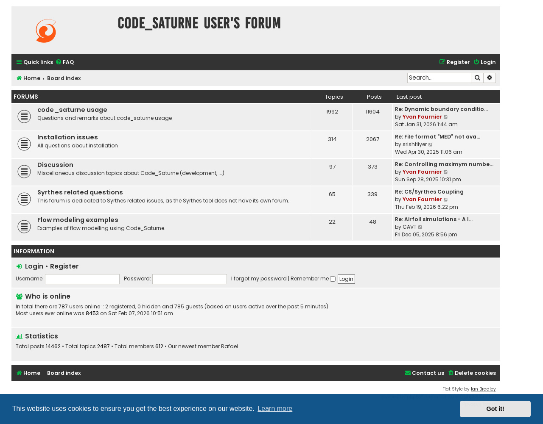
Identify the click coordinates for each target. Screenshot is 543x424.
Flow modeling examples (77, 220)
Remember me (313, 278)
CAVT (410, 226)
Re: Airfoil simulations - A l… (434, 219)
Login (34, 266)
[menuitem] (64, 62)
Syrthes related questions (80, 192)
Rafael (229, 346)
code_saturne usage (72, 109)
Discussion (55, 165)
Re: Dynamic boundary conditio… (441, 109)
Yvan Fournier (422, 116)
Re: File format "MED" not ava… (437, 136)
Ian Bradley (483, 389)
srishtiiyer (415, 144)
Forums (26, 97)
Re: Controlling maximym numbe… (444, 164)
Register (64, 266)
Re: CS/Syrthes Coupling (429, 191)
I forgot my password (259, 278)
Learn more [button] (275, 408)
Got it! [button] (495, 408)
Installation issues (67, 137)
